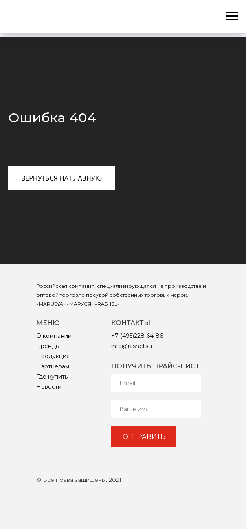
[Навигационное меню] (232, 16)
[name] (156, 409)
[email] (156, 383)
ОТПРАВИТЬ (144, 437)
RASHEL (107, 304)
